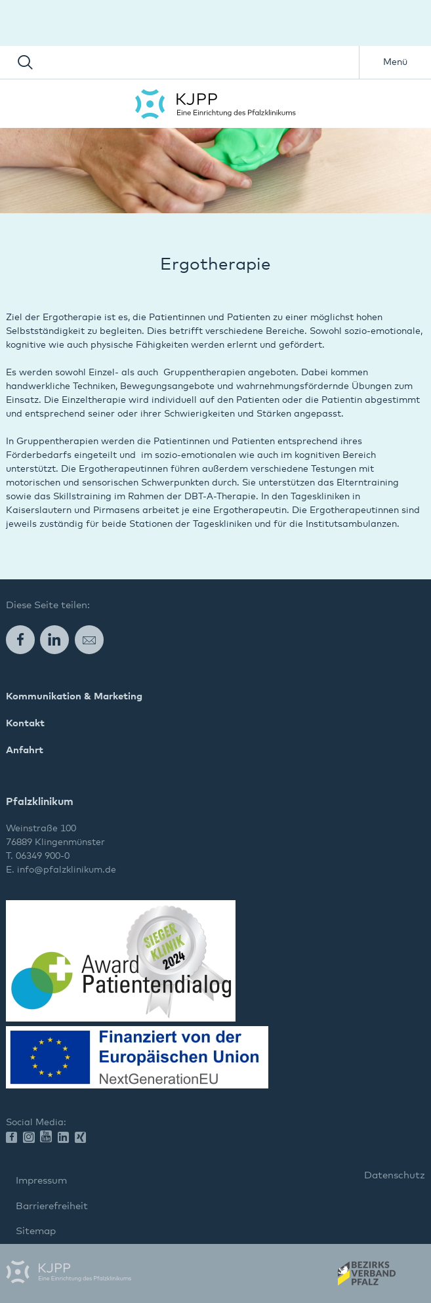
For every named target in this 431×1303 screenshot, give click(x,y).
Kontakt (25, 723)
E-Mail (89, 639)
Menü (395, 62)
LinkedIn (54, 639)
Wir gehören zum (365, 1277)
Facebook (20, 639)
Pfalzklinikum (215, 104)
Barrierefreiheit (52, 1206)
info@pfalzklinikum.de (66, 870)
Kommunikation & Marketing (74, 696)
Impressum (41, 1181)
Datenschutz (394, 1175)
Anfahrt (24, 750)
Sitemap (36, 1231)
